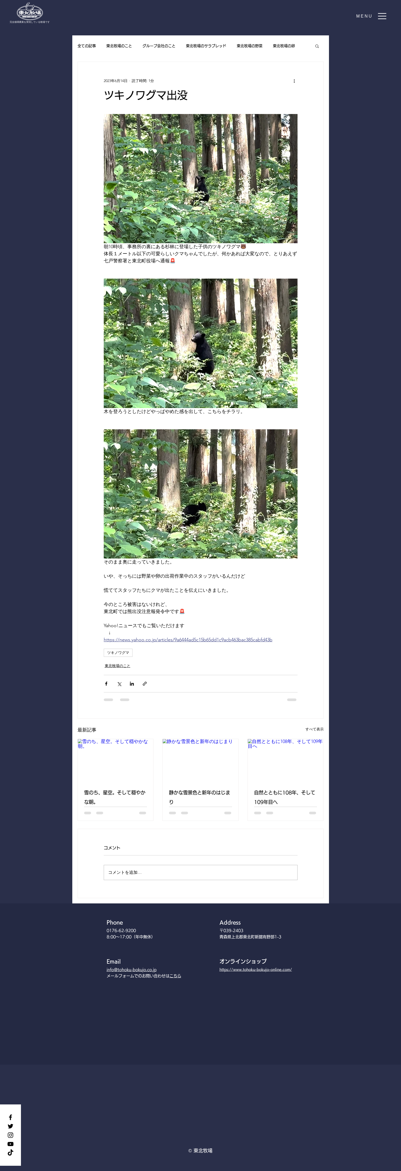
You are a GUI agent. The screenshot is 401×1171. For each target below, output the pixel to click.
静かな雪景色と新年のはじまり (199, 797)
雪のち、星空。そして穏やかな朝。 (114, 797)
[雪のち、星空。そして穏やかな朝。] (115, 760)
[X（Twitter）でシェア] (119, 683)
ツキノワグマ (118, 652)
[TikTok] (10, 1153)
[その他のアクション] (294, 81)
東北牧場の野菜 (249, 46)
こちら (175, 976)
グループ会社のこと (158, 46)
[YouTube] (10, 1144)
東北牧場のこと (119, 46)
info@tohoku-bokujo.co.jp (132, 970)
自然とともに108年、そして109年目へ (284, 797)
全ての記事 (87, 46)
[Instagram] (10, 1135)
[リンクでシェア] (144, 683)
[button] (371, 16)
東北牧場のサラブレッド (206, 46)
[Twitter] (10, 1126)
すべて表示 (314, 729)
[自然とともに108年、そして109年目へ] (285, 760)
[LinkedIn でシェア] (131, 683)
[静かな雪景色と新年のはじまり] (200, 760)
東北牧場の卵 (284, 46)
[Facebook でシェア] (106, 683)
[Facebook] (10, 1117)
